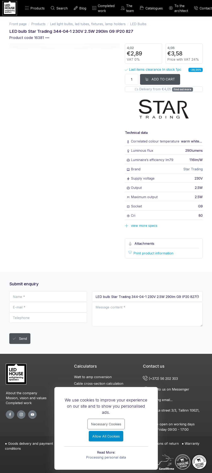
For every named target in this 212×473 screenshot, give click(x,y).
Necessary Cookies (106, 424)
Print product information (153, 253)
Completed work (103, 8)
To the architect (178, 8)
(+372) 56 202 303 (161, 379)
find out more (182, 89)
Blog (80, 8)
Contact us (153, 366)
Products (35, 8)
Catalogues (151, 8)
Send (20, 339)
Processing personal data (106, 457)
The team (127, 8)
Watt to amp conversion (93, 377)
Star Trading (193, 169)
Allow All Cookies (106, 436)
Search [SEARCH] (59, 8)
